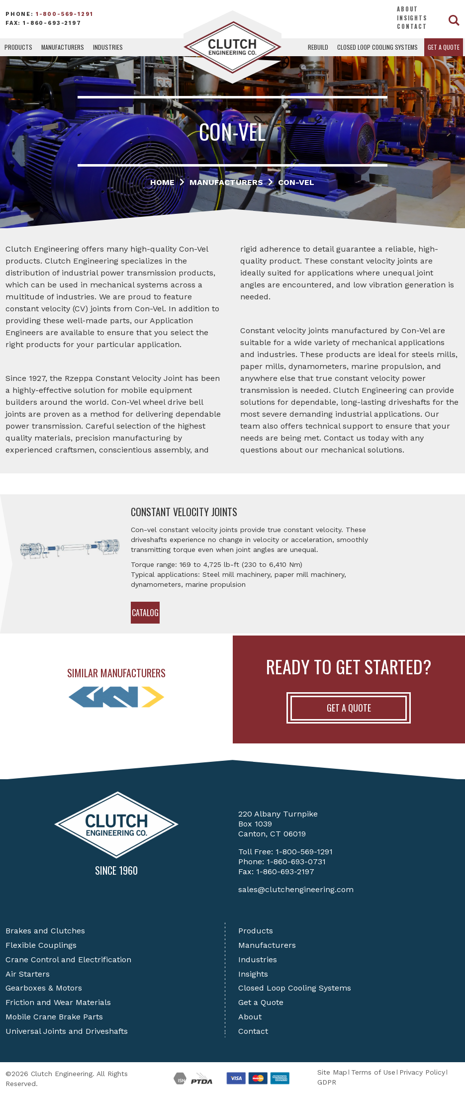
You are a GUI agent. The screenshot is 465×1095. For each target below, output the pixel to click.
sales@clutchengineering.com (296, 889)
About (407, 9)
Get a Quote (444, 47)
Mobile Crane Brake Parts (54, 1016)
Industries (108, 47)
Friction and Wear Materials (58, 1002)
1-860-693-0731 (296, 861)
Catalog (145, 613)
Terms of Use (373, 1072)
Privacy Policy (422, 1072)
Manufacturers (62, 47)
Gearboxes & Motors (43, 988)
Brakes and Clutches (45, 930)
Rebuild (318, 47)
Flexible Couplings (41, 945)
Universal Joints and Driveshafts (66, 1031)
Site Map (332, 1072)
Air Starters (27, 974)
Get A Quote (349, 707)
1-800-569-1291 (64, 14)
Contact (412, 26)
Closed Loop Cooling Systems (377, 47)
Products (18, 47)
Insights (412, 18)
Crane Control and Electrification (68, 959)
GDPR (326, 1082)
